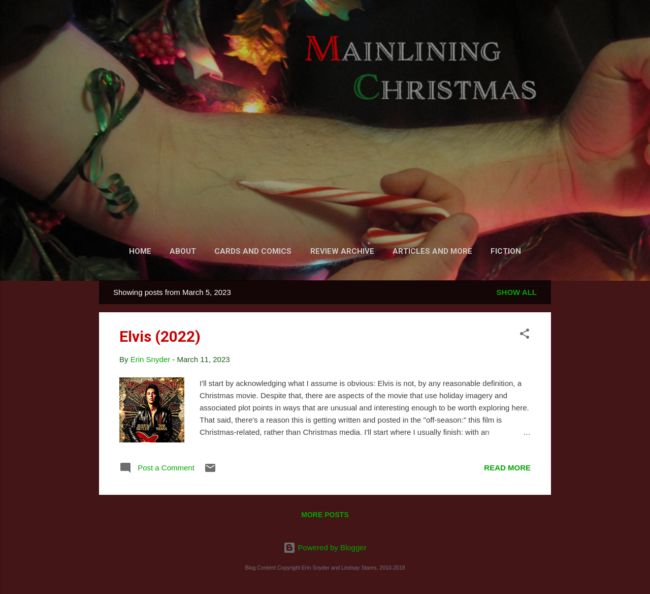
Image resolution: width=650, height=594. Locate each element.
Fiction (506, 251)
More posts (324, 515)
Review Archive (342, 251)
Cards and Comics (252, 251)
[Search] (545, 27)
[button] (524, 335)
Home (140, 251)
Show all (517, 292)
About (183, 251)
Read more (507, 467)
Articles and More (432, 251)
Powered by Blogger (324, 547)
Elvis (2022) (160, 336)
